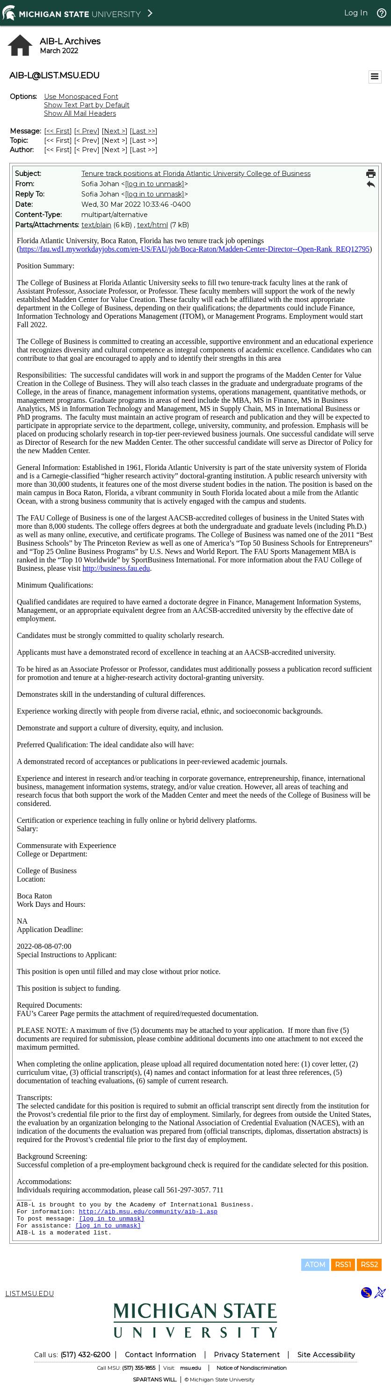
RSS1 (343, 1265)
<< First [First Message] (58, 131)
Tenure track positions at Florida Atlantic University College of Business (196, 173)
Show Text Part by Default (87, 105)
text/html (152, 225)
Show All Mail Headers (80, 113)
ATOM (315, 1265)
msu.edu (190, 1368)
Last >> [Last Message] (143, 131)
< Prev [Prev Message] (86, 131)
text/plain (96, 225)
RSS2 (369, 1265)
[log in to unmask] (154, 184)
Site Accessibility (326, 1355)
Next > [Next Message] (114, 131)
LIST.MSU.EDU (29, 1294)
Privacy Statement (247, 1355)
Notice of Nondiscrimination (252, 1368)
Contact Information (160, 1355)
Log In (356, 12)
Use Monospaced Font (81, 96)
